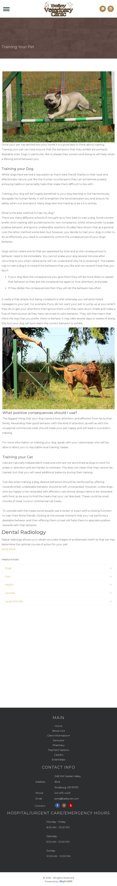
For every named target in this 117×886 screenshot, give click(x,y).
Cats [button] (7, 576)
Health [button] (9, 584)
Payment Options (58, 749)
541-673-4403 (62, 793)
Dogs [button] (8, 568)
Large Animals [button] (14, 601)
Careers (58, 754)
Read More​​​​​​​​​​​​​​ (9, 549)
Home (58, 725)
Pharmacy (59, 745)
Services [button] (58, 740)
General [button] (10, 593)
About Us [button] (58, 730)
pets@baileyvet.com (67, 798)
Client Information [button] (58, 735)
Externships (58, 759)
